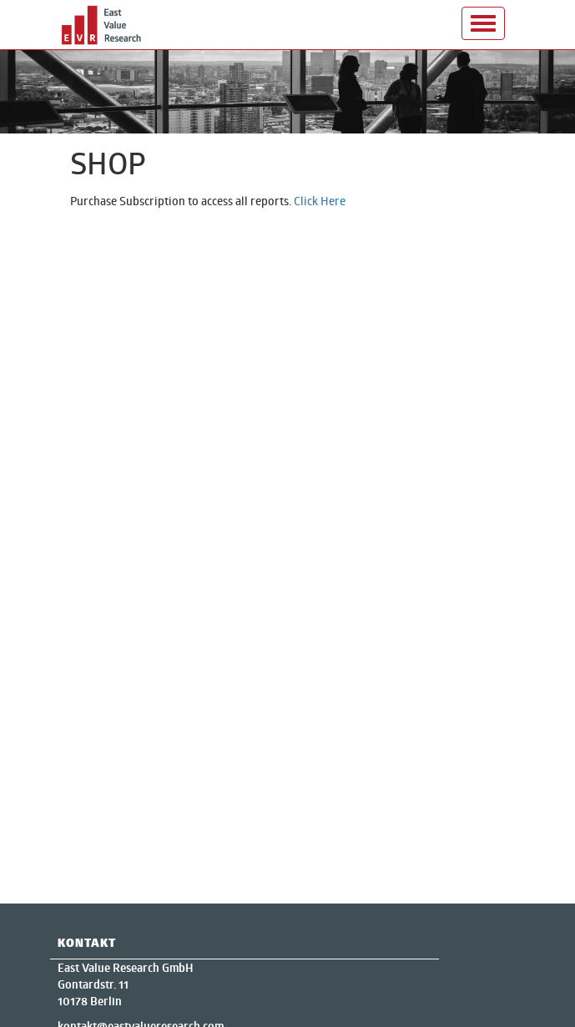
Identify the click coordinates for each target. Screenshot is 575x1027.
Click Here (320, 201)
